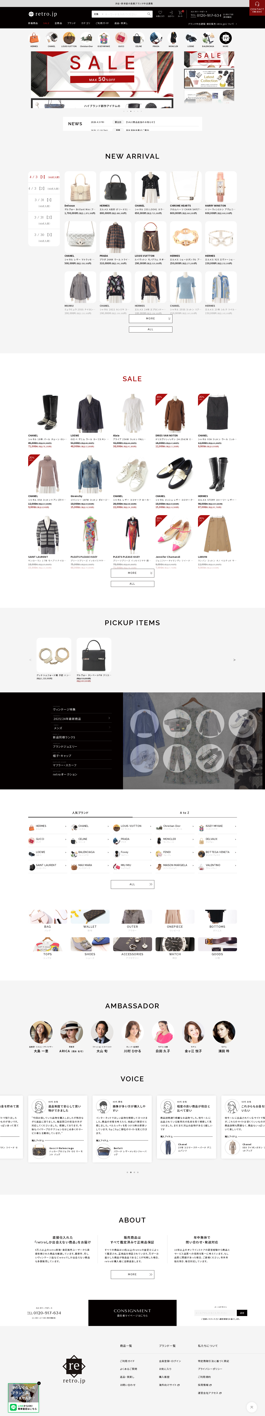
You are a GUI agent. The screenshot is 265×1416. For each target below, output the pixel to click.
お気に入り (165, 1369)
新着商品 (33, 23)
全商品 (58, 23)
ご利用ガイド (102, 23)
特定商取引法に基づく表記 (213, 1361)
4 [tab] (134, 111)
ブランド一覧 (167, 1346)
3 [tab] (130, 111)
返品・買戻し (121, 23)
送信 (242, 1312)
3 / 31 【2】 (44, 222)
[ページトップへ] (252, 1407)
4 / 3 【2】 (44, 189)
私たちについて (208, 1346)
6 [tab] (141, 111)
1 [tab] (127, 1172)
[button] (30, 659)
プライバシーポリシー (210, 1369)
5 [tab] (137, 111)
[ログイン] (171, 14)
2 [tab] (127, 111)
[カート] (180, 14)
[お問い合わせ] (257, 8)
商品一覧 (126, 1346)
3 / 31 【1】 (44, 204)
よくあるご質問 (128, 1369)
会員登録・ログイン (170, 1361)
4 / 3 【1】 (44, 177)
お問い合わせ (128, 1385)
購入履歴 (164, 1377)
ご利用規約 (204, 1377)
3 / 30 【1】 (44, 239)
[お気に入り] (160, 14)
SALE (46, 23)
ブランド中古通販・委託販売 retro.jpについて (211, 23)
